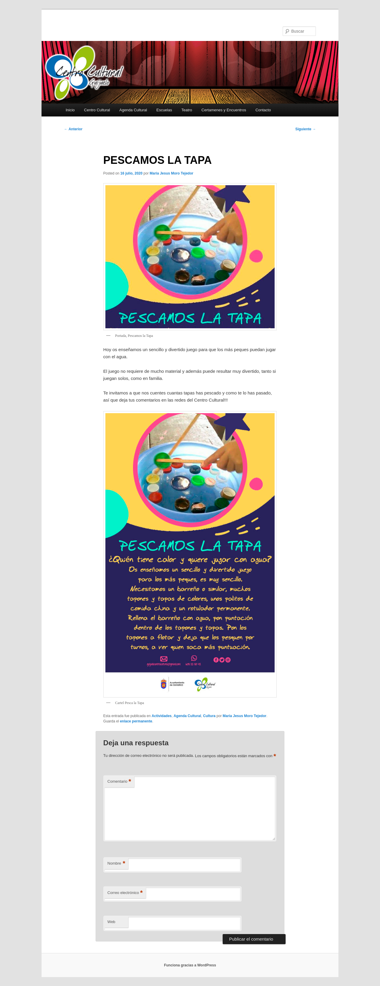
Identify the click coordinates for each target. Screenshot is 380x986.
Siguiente (305, 129)
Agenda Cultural (133, 110)
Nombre (116, 863)
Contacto (263, 110)
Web (111, 922)
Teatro (186, 110)
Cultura (209, 716)
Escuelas (164, 110)
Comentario (119, 781)
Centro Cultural (97, 110)
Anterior (73, 129)
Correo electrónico (125, 893)
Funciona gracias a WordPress (190, 965)
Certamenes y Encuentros (224, 110)
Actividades (162, 716)
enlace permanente (136, 721)
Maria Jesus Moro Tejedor (171, 173)
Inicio (70, 110)
